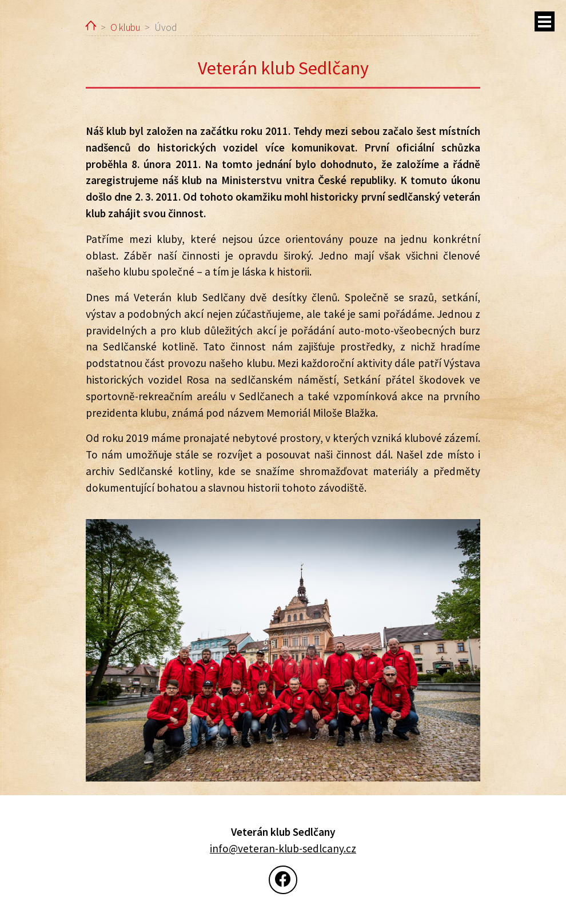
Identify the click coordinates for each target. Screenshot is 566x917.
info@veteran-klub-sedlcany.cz (283, 848)
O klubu (125, 27)
